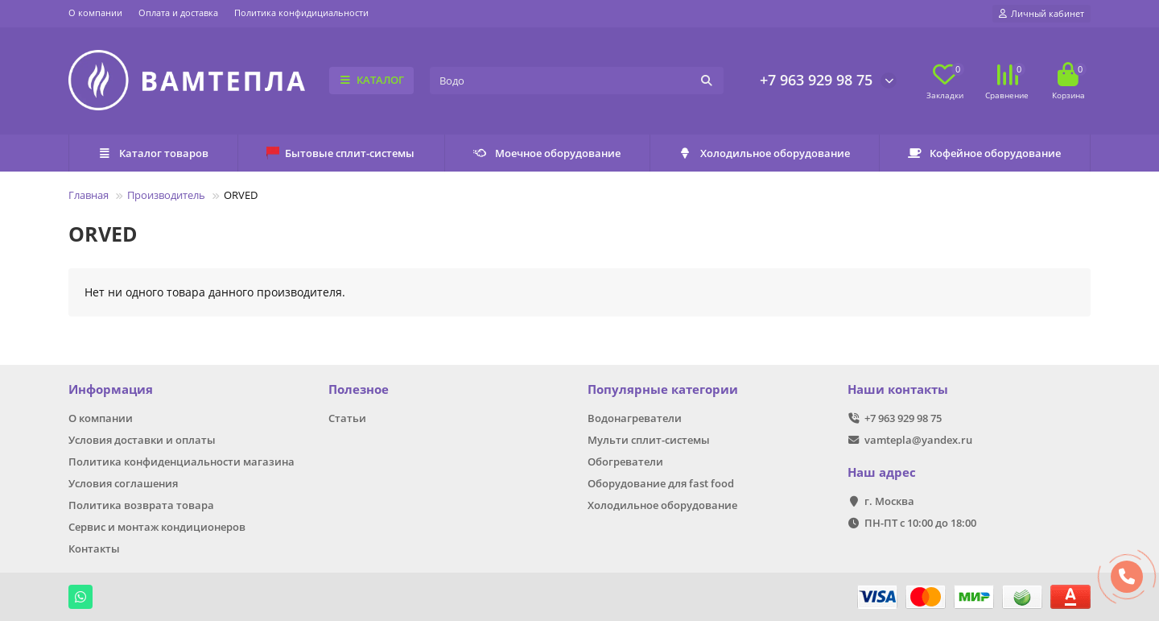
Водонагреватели (635, 418)
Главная (88, 195)
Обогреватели (625, 461)
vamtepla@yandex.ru (918, 440)
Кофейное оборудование (984, 153)
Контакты (94, 548)
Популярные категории (663, 389)
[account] (1041, 14)
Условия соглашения (123, 483)
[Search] (577, 80)
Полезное (358, 389)
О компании (95, 12)
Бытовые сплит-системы (340, 153)
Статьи (347, 418)
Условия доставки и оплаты (142, 440)
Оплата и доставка (178, 12)
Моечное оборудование (547, 153)
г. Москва (889, 501)
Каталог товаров (152, 153)
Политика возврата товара (141, 505)
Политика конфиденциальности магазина (181, 461)
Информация (110, 389)
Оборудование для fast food (661, 483)
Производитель (166, 195)
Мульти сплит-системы (649, 440)
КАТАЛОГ (371, 79)
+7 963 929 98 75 (816, 79)
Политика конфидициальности (301, 12)
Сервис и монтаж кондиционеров (156, 527)
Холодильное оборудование (764, 153)
